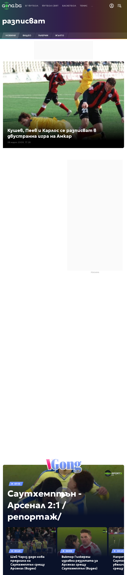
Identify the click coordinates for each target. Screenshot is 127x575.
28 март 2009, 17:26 (19, 142)
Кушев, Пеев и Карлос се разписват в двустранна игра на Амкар (51, 133)
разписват (23, 20)
